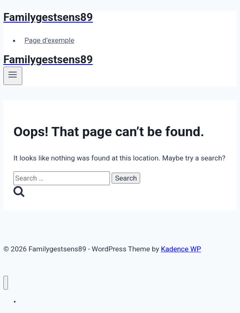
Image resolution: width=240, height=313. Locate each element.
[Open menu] (12, 76)
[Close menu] (5, 283)
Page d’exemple (49, 40)
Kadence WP (181, 249)
